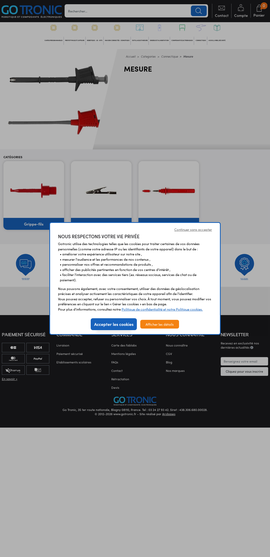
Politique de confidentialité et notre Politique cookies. (162, 309)
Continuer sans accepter (193, 229)
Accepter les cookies (113, 324)
